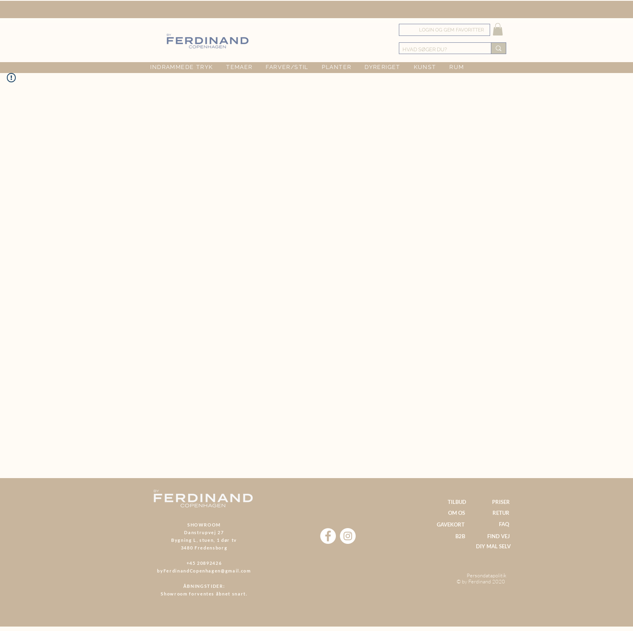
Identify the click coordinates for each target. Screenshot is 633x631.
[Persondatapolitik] (486, 575)
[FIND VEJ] (498, 536)
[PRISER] (501, 502)
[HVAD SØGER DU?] (438, 49)
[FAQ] (504, 524)
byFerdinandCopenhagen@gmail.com (204, 570)
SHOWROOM (204, 524)
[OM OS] (457, 513)
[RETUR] (501, 513)
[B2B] (460, 536)
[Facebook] (328, 536)
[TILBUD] (457, 502)
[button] (498, 29)
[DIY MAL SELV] (493, 546)
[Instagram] (348, 536)
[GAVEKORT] (451, 524)
